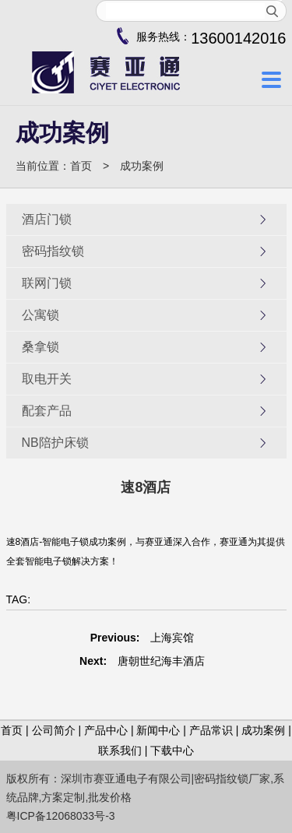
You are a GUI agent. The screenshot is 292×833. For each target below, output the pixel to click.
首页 (81, 166)
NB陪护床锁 (145, 443)
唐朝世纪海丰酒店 (161, 661)
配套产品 (145, 411)
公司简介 (54, 730)
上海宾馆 (172, 637)
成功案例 (142, 166)
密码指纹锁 (145, 251)
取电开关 (145, 379)
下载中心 (172, 750)
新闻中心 (158, 730)
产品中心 (106, 730)
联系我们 (120, 750)
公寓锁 (145, 315)
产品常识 (211, 730)
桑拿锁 (145, 347)
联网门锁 (145, 283)
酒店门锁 (145, 219)
